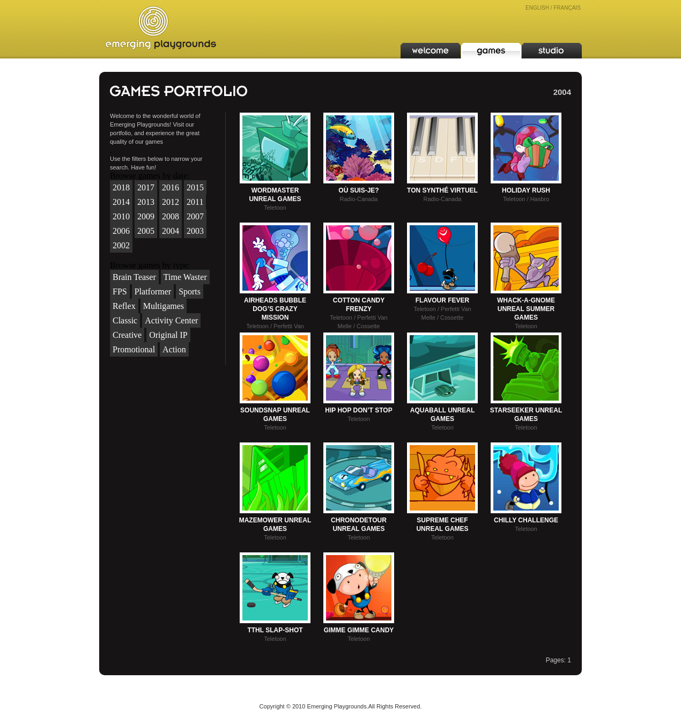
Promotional (134, 349)
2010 (121, 216)
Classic (125, 320)
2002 (121, 245)
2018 (121, 187)
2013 (145, 201)
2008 (170, 216)
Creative (127, 334)
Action (174, 349)
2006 (121, 230)
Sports (190, 291)
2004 (170, 230)
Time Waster (185, 277)
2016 (170, 187)
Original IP (168, 334)
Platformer (153, 291)
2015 (195, 187)
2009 (145, 216)
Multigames (163, 306)
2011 (195, 201)
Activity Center (171, 320)
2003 (195, 230)
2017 (145, 187)
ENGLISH (537, 8)
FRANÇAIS (567, 8)
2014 (121, 201)
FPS (120, 291)
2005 (145, 230)
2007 (195, 216)
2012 (170, 201)
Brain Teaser (134, 277)
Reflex (124, 306)
